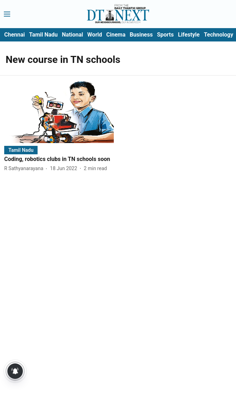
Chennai (14, 34)
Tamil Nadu (43, 34)
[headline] (59, 159)
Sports (165, 34)
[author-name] (25, 168)
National (72, 34)
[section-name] (21, 150)
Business (141, 34)
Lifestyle (189, 34)
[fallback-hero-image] (59, 112)
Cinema (116, 34)
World (94, 34)
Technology (218, 34)
